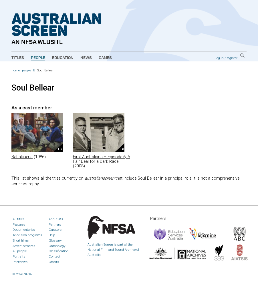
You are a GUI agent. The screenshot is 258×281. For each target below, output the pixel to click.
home (15, 70)
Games (105, 58)
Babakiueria (22, 156)
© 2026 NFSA (22, 274)
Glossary (55, 240)
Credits (54, 262)
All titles (18, 219)
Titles (17, 58)
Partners (55, 224)
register (232, 58)
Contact (54, 256)
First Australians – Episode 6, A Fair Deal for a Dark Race (101, 159)
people (26, 70)
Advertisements (24, 246)
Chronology (57, 246)
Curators (55, 230)
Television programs (27, 235)
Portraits (19, 256)
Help (52, 235)
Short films (21, 240)
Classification (59, 251)
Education (63, 58)
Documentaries (24, 230)
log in (220, 58)
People (38, 58)
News (86, 58)
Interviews (20, 262)
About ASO (57, 219)
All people (20, 251)
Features (19, 224)
